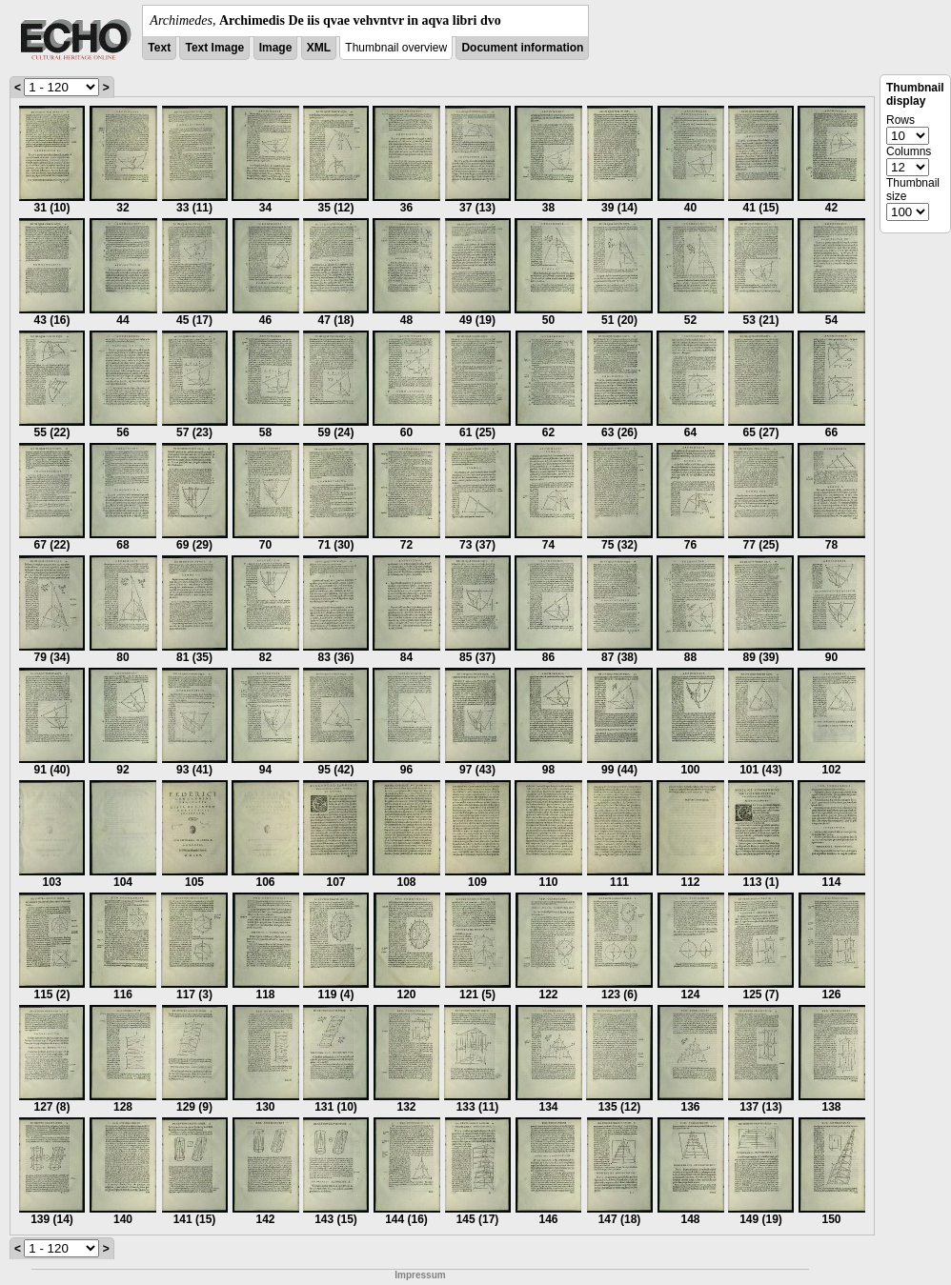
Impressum (420, 1275)
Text (159, 47)
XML (319, 47)
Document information (522, 47)
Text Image (214, 47)
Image (276, 47)
